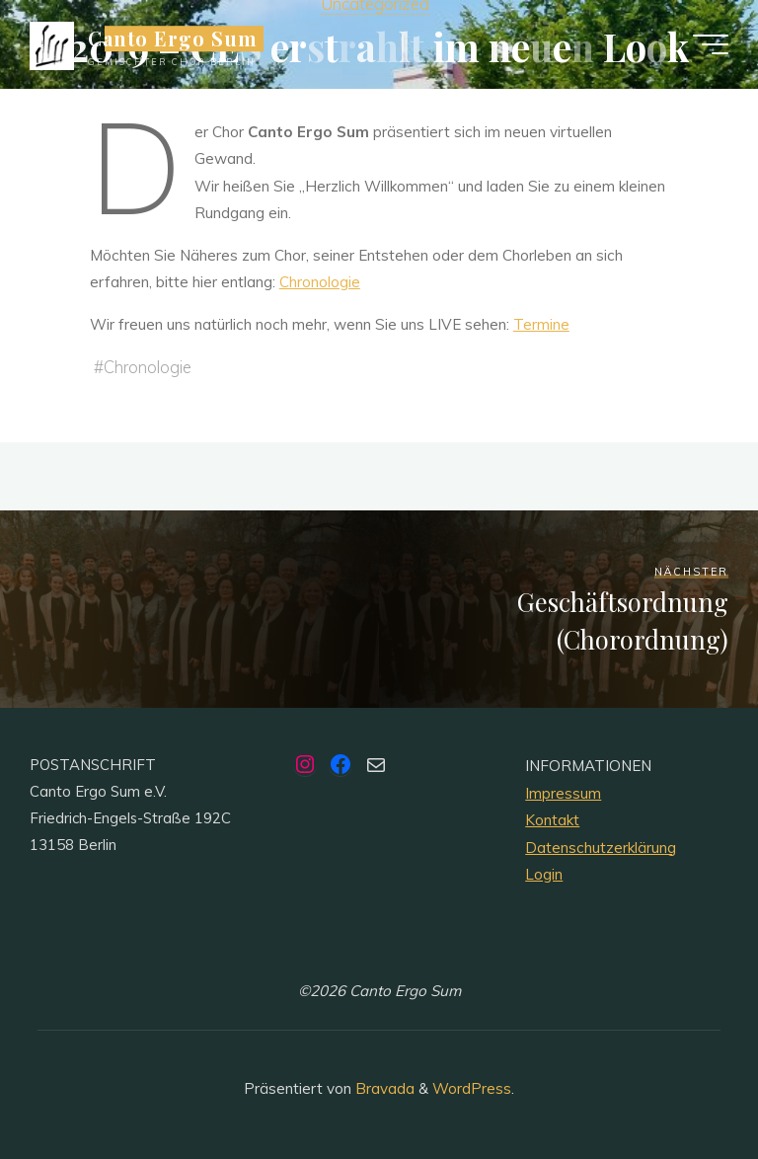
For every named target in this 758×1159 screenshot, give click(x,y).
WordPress (471, 1088)
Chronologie (319, 281)
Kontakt (552, 820)
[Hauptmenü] (710, 44)
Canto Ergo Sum (173, 38)
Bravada (383, 1088)
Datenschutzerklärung (600, 847)
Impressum (563, 793)
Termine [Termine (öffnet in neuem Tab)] (541, 324)
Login (544, 874)
